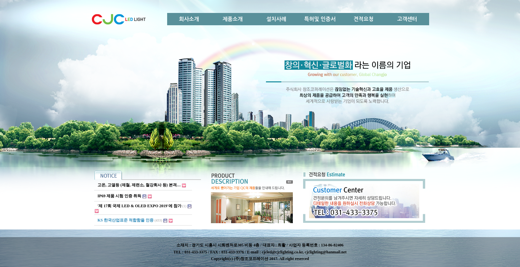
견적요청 (363, 19)
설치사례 (276, 19)
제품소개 (232, 19)
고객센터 (407, 19)
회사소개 (189, 19)
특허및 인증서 (320, 19)
